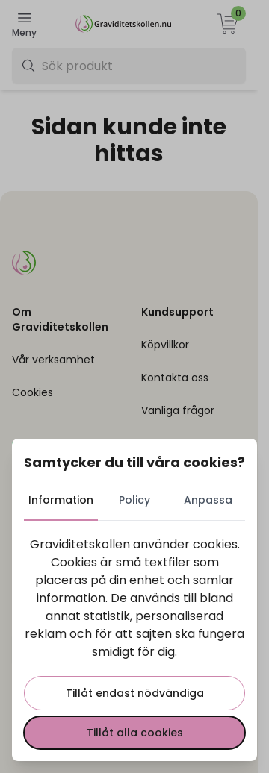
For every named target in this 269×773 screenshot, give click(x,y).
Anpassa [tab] (208, 499)
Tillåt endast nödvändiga (135, 693)
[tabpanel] (134, 642)
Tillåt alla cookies (135, 732)
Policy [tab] (134, 499)
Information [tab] (60, 499)
